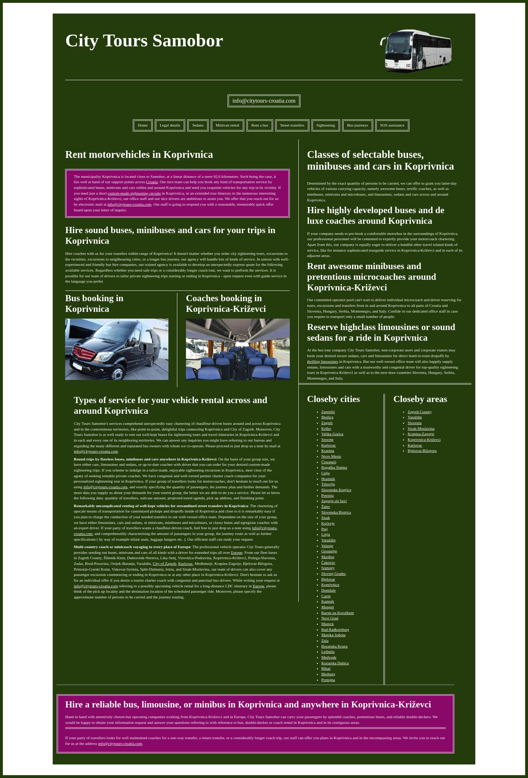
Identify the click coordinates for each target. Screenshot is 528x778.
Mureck (327, 624)
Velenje (327, 545)
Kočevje (328, 523)
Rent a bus (259, 125)
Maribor (328, 557)
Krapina (327, 450)
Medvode (328, 657)
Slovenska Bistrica (336, 512)
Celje (325, 473)
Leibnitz (328, 651)
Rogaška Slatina (334, 467)
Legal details (170, 125)
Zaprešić (328, 411)
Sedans (198, 125)
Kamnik (327, 601)
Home (142, 125)
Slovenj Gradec (333, 573)
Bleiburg (328, 674)
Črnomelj (328, 462)
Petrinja (327, 495)
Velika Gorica (332, 434)
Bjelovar (328, 579)
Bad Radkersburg (335, 629)
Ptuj (324, 529)
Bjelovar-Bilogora (422, 450)
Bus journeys (357, 125)
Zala (325, 640)
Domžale (328, 590)
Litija (325, 534)
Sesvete (327, 439)
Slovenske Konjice (336, 490)
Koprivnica (330, 584)
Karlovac (185, 563)
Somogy (328, 568)
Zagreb (327, 423)
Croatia (152, 182)
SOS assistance (392, 125)
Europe (236, 552)
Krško (326, 428)
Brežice (327, 417)
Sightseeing (326, 125)
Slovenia (415, 423)
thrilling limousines (322, 361)
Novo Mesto (331, 456)
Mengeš (327, 607)
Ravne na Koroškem (337, 612)
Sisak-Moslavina (421, 428)
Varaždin (328, 540)
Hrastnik (328, 478)
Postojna (328, 679)
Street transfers (292, 125)
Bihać (326, 668)
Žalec (325, 506)
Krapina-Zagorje (421, 434)
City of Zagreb (164, 563)
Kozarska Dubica (335, 663)
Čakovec (328, 562)
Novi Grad (330, 618)
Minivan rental (227, 125)
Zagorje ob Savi (334, 501)
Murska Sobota (333, 635)
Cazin (326, 596)
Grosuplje (329, 551)
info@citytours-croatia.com (264, 101)
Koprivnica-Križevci (424, 439)
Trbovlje (328, 484)
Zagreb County (420, 411)
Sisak (325, 517)
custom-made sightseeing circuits (134, 193)
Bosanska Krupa (334, 646)
